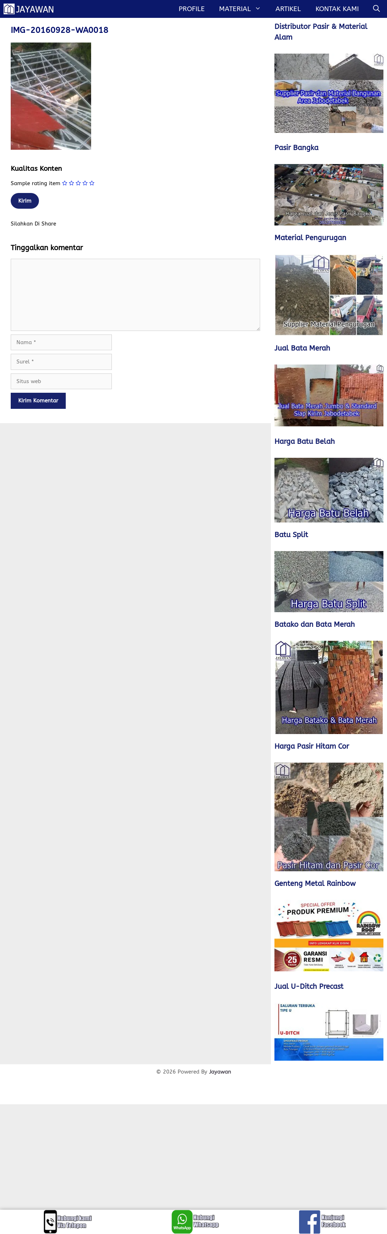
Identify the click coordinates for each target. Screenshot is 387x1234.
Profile (192, 9)
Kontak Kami (337, 9)
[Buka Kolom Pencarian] (376, 9)
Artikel (288, 9)
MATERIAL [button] (243, 9)
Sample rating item (35, 183)
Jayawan (220, 1072)
